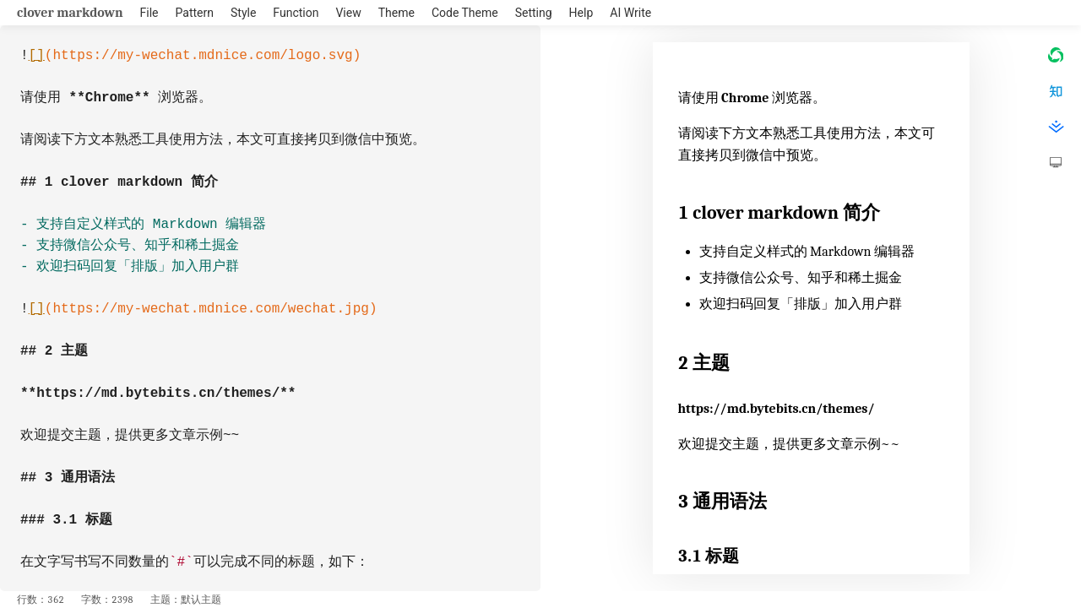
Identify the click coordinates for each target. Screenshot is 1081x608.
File (149, 12)
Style (243, 12)
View (348, 12)
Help (581, 12)
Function (295, 12)
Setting (533, 12)
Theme (396, 12)
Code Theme (465, 12)
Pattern (195, 12)
